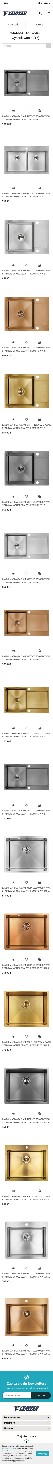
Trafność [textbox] (7, 46)
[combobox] (26, 45)
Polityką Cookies (9, 1448)
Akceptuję (42, 1453)
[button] (47, 3)
